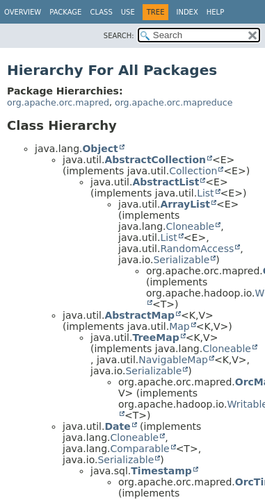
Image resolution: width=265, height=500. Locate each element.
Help (215, 12)
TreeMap (155, 337)
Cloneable (190, 226)
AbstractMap (139, 315)
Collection (193, 170)
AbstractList (165, 182)
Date (117, 426)
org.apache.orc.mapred (58, 102)
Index (187, 12)
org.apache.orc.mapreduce (174, 102)
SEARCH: (119, 36)
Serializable (181, 259)
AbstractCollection (155, 159)
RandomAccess (197, 248)
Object (100, 148)
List (205, 193)
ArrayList (185, 204)
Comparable (139, 448)
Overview (22, 12)
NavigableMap (173, 359)
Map (179, 326)
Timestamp (161, 470)
